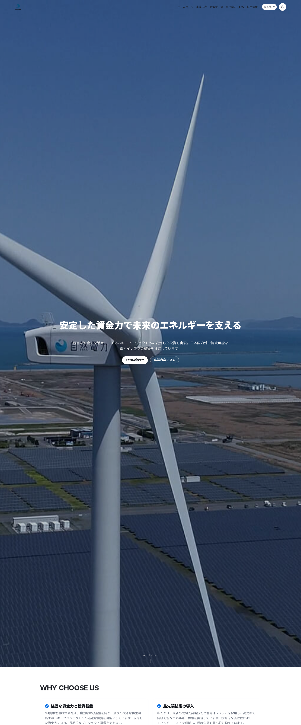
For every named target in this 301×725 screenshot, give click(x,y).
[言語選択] (269, 7)
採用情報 (252, 6)
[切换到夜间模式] (282, 7)
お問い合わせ (135, 360)
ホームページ (186, 6)
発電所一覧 (216, 6)
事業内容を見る (164, 360)
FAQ (241, 6)
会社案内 (231, 6)
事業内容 (201, 6)
